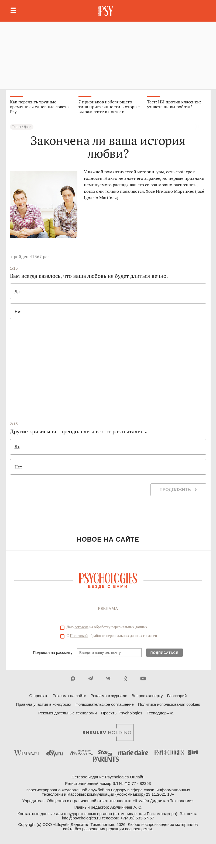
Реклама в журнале (109, 695)
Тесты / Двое (21, 127)
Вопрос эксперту (147, 695)
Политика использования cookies (169, 704)
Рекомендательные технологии (67, 713)
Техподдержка (160, 713)
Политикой (79, 636)
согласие (81, 627)
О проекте (39, 695)
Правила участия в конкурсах (43, 704)
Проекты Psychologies (121, 713)
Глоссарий (177, 695)
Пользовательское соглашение (105, 704)
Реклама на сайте (69, 695)
